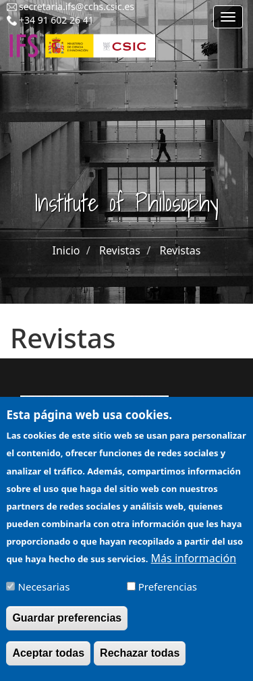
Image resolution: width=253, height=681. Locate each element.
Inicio (66, 250)
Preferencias (167, 594)
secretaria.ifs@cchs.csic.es (76, 6)
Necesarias (44, 594)
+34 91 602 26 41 (56, 19)
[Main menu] (228, 16)
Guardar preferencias (66, 626)
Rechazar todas (139, 661)
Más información (193, 566)
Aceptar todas (48, 661)
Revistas (119, 250)
